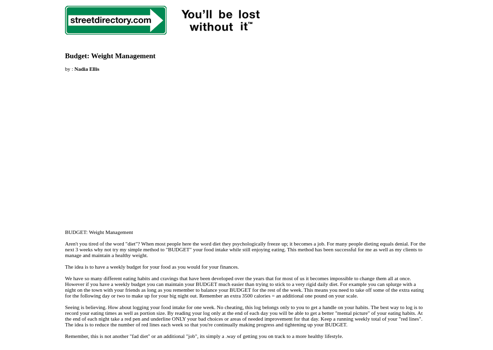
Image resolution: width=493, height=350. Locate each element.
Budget (76, 56)
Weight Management (123, 56)
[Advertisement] (146, 145)
